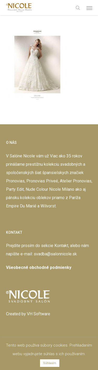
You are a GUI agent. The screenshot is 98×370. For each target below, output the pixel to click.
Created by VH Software (28, 313)
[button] (89, 7)
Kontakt (61, 245)
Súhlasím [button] (49, 363)
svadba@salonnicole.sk (55, 253)
